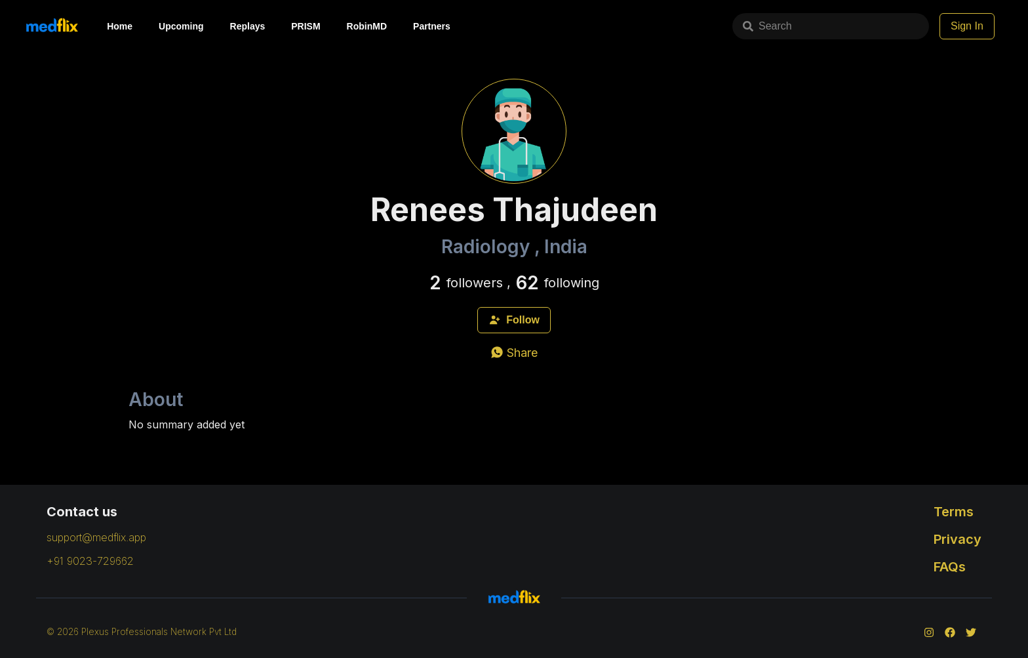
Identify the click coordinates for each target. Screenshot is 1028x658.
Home (119, 26)
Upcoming (181, 26)
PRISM (305, 26)
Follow (514, 320)
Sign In (967, 25)
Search (767, 25)
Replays (248, 26)
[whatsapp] (514, 352)
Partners (431, 26)
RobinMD (367, 26)
